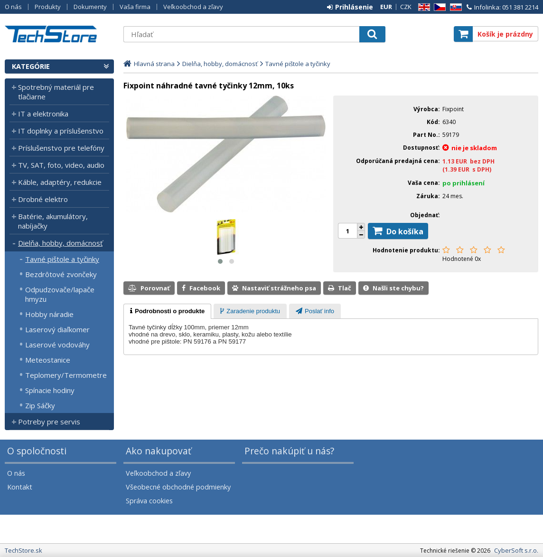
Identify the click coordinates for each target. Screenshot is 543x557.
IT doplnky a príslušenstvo (60, 130)
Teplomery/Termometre (66, 375)
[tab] (167, 311)
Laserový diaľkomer (57, 329)
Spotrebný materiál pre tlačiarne (56, 91)
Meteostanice (47, 360)
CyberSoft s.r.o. (516, 550)
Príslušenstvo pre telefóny (61, 148)
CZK (406, 6)
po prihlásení (463, 183)
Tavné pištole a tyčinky (62, 259)
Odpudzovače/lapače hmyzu (59, 294)
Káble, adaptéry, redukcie (60, 182)
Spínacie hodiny (50, 390)
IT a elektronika (43, 113)
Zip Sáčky (40, 405)
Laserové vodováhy (57, 344)
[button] (220, 261)
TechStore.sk (59, 34)
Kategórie (31, 66)
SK (454, 7)
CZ (438, 7)
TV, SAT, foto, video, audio (61, 165)
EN (422, 7)
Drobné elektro (43, 199)
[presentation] (167, 311)
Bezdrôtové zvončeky (61, 274)
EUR (386, 6)
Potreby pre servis (49, 421)
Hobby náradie (49, 314)
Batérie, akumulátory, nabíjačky (53, 220)
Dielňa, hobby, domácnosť (60, 243)
